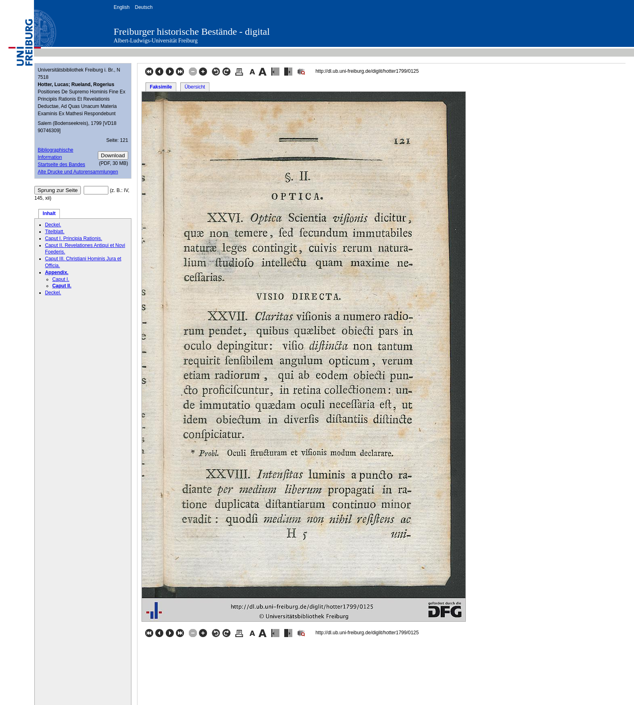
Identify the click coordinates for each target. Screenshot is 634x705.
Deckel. (53, 225)
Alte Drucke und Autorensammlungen (78, 172)
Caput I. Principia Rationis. (73, 238)
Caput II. (61, 286)
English (121, 7)
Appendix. (56, 272)
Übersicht (194, 87)
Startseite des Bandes (61, 164)
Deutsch (143, 7)
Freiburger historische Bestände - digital (192, 31)
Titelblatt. (54, 231)
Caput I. (60, 279)
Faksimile (161, 87)
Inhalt (49, 213)
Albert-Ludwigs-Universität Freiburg (156, 41)
